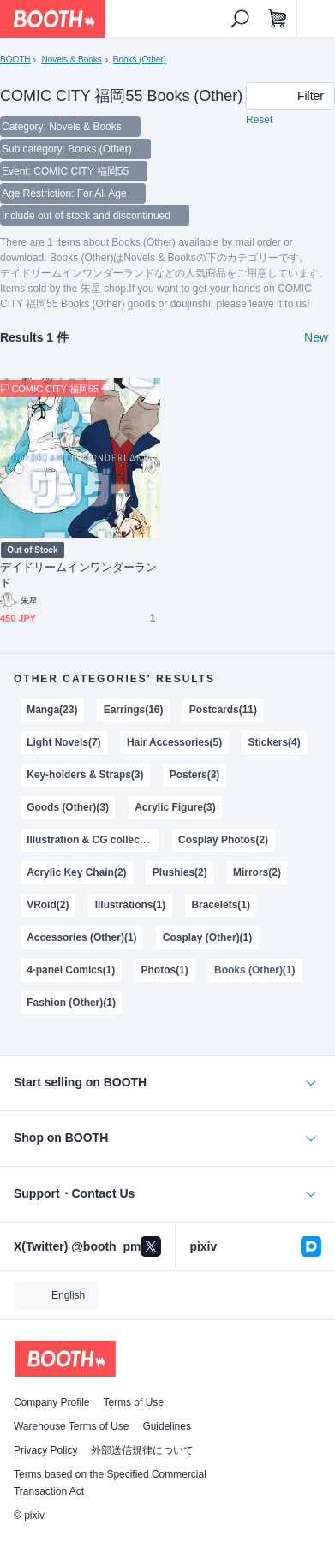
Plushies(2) (180, 872)
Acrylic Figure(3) (175, 807)
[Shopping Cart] (277, 19)
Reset (259, 120)
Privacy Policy (45, 1450)
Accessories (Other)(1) (81, 937)
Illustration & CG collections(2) (93, 840)
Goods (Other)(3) (68, 807)
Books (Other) (139, 59)
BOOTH (15, 59)
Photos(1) (164, 970)
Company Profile (51, 1402)
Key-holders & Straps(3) (85, 775)
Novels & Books (71, 59)
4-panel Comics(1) (71, 970)
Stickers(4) (274, 742)
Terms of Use (133, 1402)
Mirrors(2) (257, 872)
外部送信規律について (142, 1450)
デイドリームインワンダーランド (78, 575)
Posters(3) (195, 775)
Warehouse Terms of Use (71, 1426)
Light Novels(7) (63, 742)
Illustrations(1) (130, 905)
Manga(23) (52, 710)
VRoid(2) (48, 905)
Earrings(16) (134, 710)
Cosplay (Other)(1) (207, 937)
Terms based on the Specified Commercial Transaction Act (110, 1482)
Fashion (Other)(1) (71, 1002)
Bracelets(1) (220, 905)
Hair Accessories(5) (174, 742)
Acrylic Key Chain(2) (76, 872)
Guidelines (166, 1426)
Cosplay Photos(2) (223, 840)
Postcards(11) (223, 710)
